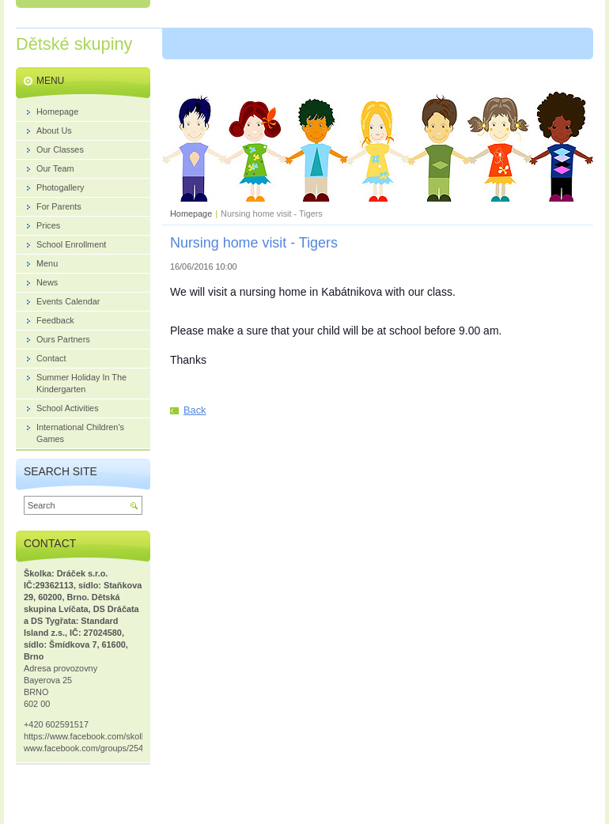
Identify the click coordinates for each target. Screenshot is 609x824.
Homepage (191, 213)
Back (194, 410)
